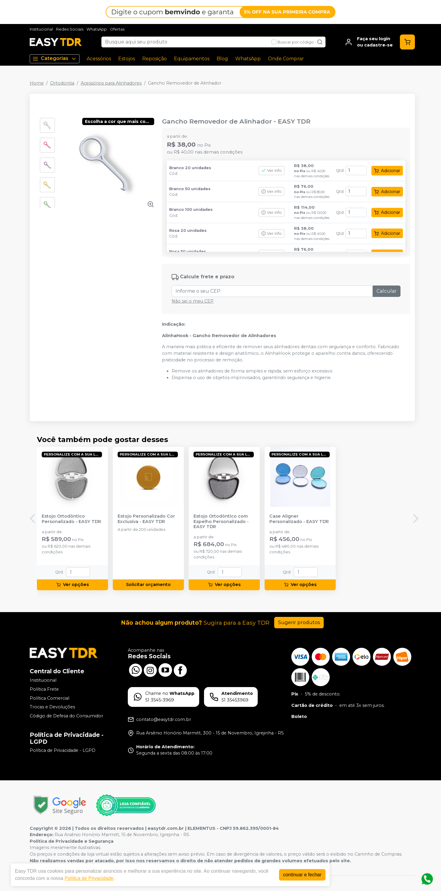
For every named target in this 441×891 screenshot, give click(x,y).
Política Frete (44, 689)
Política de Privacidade (88, 878)
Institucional (41, 29)
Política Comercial (49, 698)
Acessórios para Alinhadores (111, 83)
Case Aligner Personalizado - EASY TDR (299, 519)
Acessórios (99, 58)
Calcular (386, 291)
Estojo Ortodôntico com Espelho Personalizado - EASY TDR (221, 521)
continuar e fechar (302, 874)
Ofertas (117, 29)
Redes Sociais (69, 29)
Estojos (126, 58)
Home (37, 83)
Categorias (54, 58)
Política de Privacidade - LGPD (62, 750)
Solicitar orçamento (148, 584)
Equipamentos (191, 58)
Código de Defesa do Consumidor (66, 716)
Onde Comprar (286, 58)
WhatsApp (96, 29)
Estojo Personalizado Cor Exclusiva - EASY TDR (146, 519)
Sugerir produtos (299, 622)
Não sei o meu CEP (193, 301)
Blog (222, 58)
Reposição (154, 58)
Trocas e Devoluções (52, 707)
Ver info (271, 170)
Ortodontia (62, 83)
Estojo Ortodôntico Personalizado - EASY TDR (71, 519)
